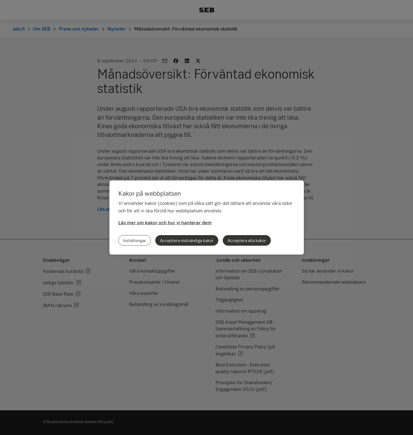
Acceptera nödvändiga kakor (187, 240)
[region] (206, 217)
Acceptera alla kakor (246, 240)
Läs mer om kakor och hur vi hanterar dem (165, 222)
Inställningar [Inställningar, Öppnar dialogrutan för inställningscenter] (134, 240)
